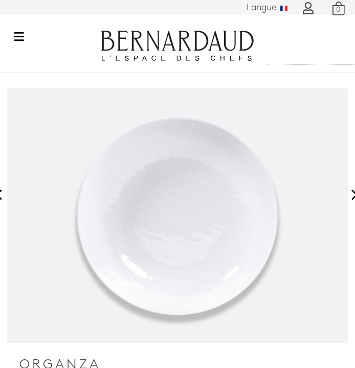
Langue (267, 8)
